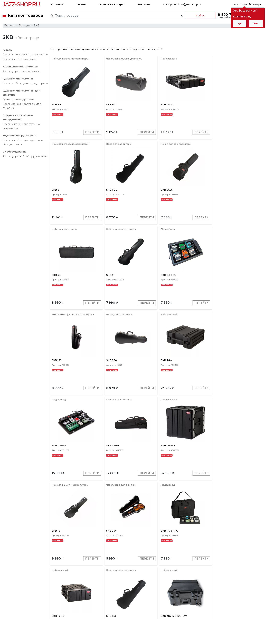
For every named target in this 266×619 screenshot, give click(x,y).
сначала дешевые (108, 49)
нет (255, 23)
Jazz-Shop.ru (21, 4)
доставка (57, 4)
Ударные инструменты (18, 78)
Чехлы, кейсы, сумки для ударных (25, 83)
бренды (149, 595)
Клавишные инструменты (20, 66)
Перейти (92, 132)
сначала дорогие (134, 49)
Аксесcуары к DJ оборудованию (25, 156)
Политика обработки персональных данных (29, 613)
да (240, 23)
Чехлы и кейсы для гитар (19, 59)
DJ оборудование (14, 152)
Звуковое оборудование (19, 135)
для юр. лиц (182, 4)
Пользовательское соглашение (22, 610)
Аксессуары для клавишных (22, 71)
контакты (144, 4)
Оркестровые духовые (18, 99)
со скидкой (155, 49)
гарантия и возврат (112, 4)
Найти (199, 15)
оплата (81, 4)
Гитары (7, 50)
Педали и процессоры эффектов (25, 54)
